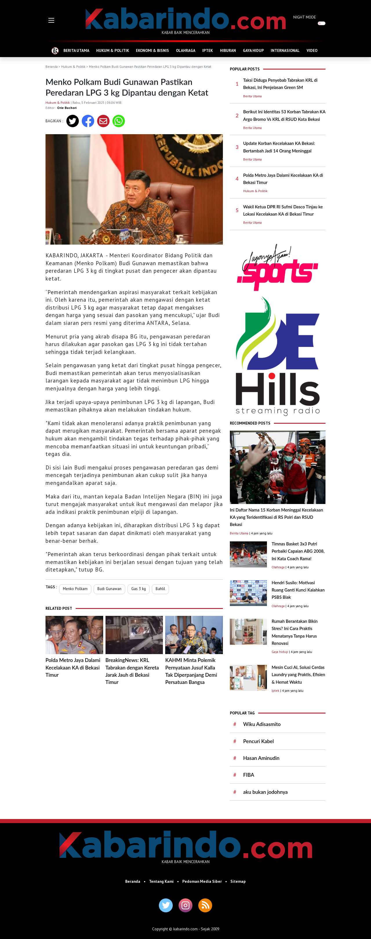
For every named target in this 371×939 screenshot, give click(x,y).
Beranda (52, 66)
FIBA (248, 775)
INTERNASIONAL (285, 50)
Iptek (275, 690)
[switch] (321, 23)
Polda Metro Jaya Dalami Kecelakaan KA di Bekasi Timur (73, 667)
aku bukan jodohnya (265, 792)
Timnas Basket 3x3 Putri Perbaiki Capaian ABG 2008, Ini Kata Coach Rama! (298, 551)
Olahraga (278, 567)
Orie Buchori (67, 107)
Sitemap (238, 881)
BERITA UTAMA (76, 50)
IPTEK (207, 50)
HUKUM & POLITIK (112, 50)
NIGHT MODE (304, 17)
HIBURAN (228, 50)
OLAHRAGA (185, 50)
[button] (51, 20)
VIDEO (312, 50)
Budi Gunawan (109, 588)
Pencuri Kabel (258, 741)
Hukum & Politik (73, 66)
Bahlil (160, 588)
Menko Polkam (75, 588)
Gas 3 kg (138, 588)
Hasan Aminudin (261, 758)
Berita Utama (252, 96)
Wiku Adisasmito (262, 724)
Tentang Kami (161, 881)
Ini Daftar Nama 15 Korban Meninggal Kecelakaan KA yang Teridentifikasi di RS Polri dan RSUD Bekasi (276, 517)
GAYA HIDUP (253, 50)
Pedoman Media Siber (202, 881)
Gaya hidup (280, 651)
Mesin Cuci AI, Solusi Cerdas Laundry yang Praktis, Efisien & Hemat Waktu (298, 675)
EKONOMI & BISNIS (152, 50)
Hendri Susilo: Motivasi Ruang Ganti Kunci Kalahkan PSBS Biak (298, 590)
